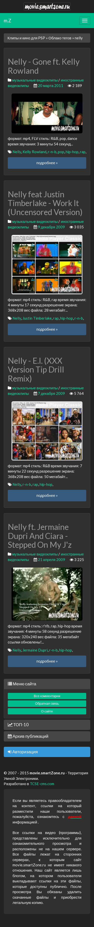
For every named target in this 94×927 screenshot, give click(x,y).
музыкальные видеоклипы (35, 80)
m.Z (7, 20)
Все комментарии (47, 696)
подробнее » (47, 162)
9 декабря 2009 (51, 227)
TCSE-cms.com (42, 783)
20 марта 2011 (50, 85)
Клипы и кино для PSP (26, 38)
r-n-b (52, 151)
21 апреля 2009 (51, 559)
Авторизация (23, 751)
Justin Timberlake (37, 318)
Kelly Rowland (34, 151)
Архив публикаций (28, 736)
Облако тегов (59, 38)
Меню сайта (22, 683)
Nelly (17, 151)
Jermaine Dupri (35, 650)
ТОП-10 (18, 724)
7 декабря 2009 (51, 393)
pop (61, 151)
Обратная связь (47, 703)
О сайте (47, 711)
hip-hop (72, 151)
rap (82, 151)
